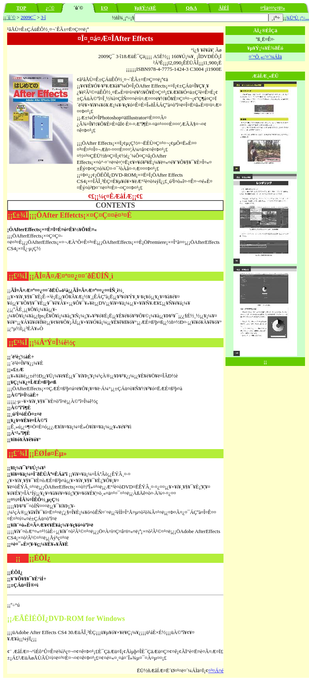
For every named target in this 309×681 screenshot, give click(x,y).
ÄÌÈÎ (223, 8)
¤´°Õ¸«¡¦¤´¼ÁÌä (265, 57)
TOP (21, 8)
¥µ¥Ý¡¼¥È (145, 8)
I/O (104, 8)
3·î (43, 17)
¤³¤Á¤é (216, 670)
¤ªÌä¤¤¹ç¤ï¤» (272, 8)
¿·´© (50, 8)
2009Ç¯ (28, 17)
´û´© (11, 17)
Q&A (191, 8)
